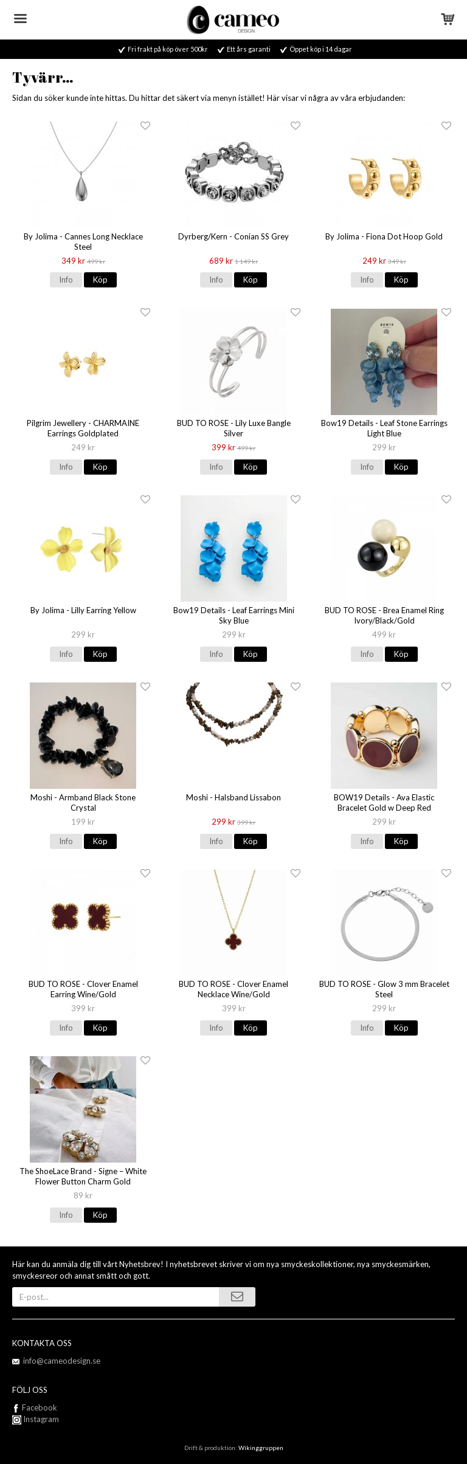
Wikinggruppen (260, 1447)
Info (66, 279)
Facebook (39, 1407)
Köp (100, 279)
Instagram (35, 1419)
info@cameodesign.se (61, 1361)
